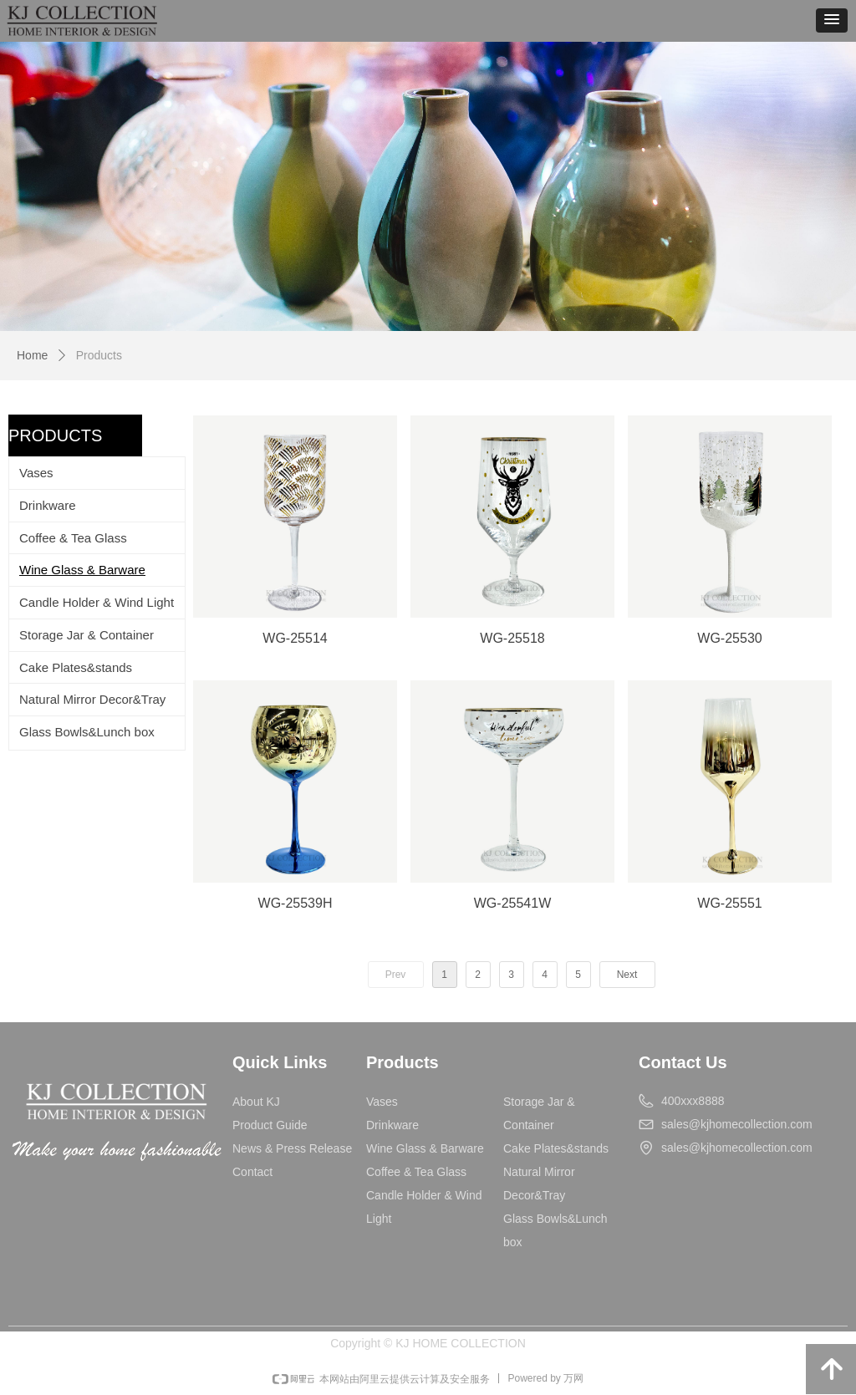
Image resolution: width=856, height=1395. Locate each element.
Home (32, 355)
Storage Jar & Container (86, 635)
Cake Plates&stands (75, 667)
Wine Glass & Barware (82, 570)
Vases (36, 473)
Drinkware (47, 505)
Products (99, 355)
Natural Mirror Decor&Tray (92, 699)
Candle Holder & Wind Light (96, 602)
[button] (832, 20)
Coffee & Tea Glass (73, 538)
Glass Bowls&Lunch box (87, 732)
